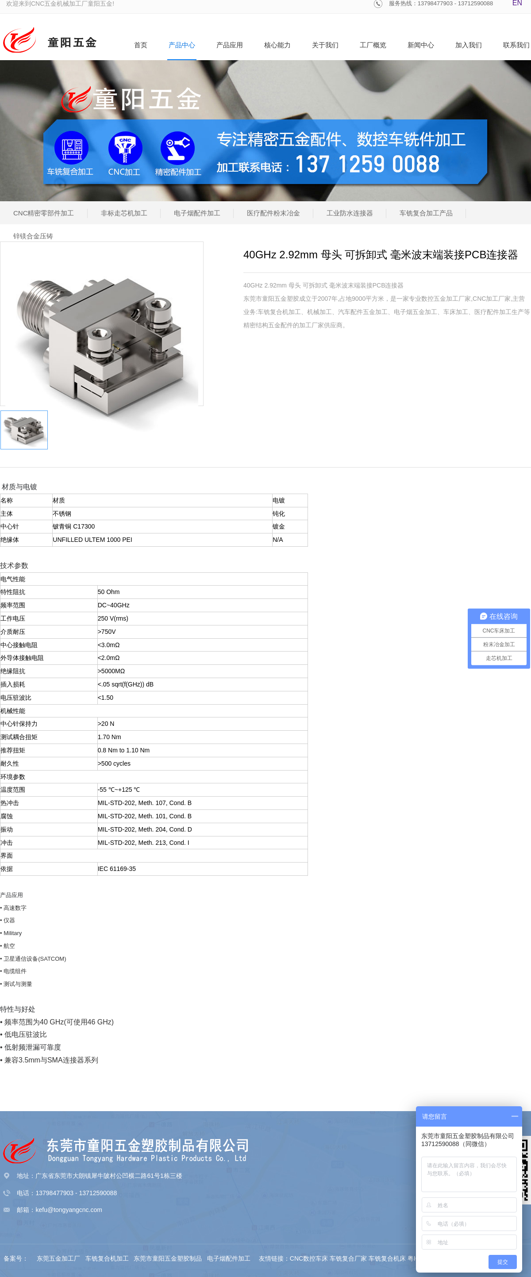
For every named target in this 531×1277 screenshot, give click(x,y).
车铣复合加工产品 (426, 213)
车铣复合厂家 (348, 1258)
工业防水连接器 (350, 213)
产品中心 (182, 45)
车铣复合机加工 (108, 1258)
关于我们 (325, 45)
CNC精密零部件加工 (43, 213)
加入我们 (468, 45)
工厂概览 (373, 45)
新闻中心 (421, 45)
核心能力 (277, 45)
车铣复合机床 (387, 1258)
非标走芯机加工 (124, 213)
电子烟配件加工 (197, 213)
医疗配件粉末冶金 (273, 213)
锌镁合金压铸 (33, 236)
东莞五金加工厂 (59, 1258)
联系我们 (516, 45)
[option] (101, 343)
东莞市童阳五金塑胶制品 (168, 1258)
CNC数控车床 (309, 1258)
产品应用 (229, 45)
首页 (140, 45)
